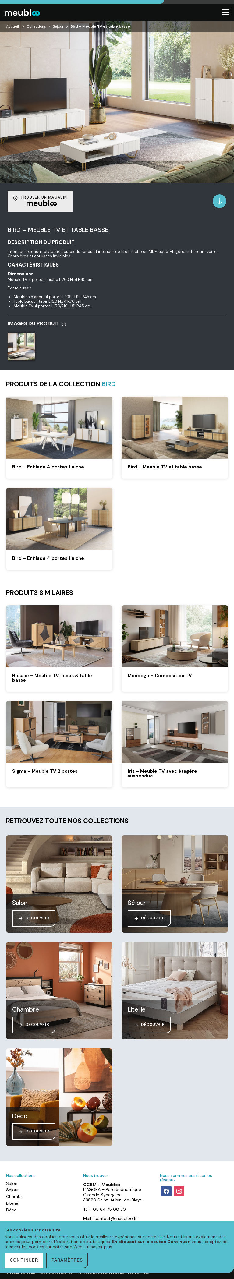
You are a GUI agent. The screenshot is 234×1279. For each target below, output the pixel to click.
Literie (12, 1203)
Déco (11, 1210)
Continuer (24, 1260)
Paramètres (67, 1260)
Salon (11, 1183)
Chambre (15, 1196)
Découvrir (33, 918)
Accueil (12, 26)
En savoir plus (98, 1246)
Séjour (58, 26)
